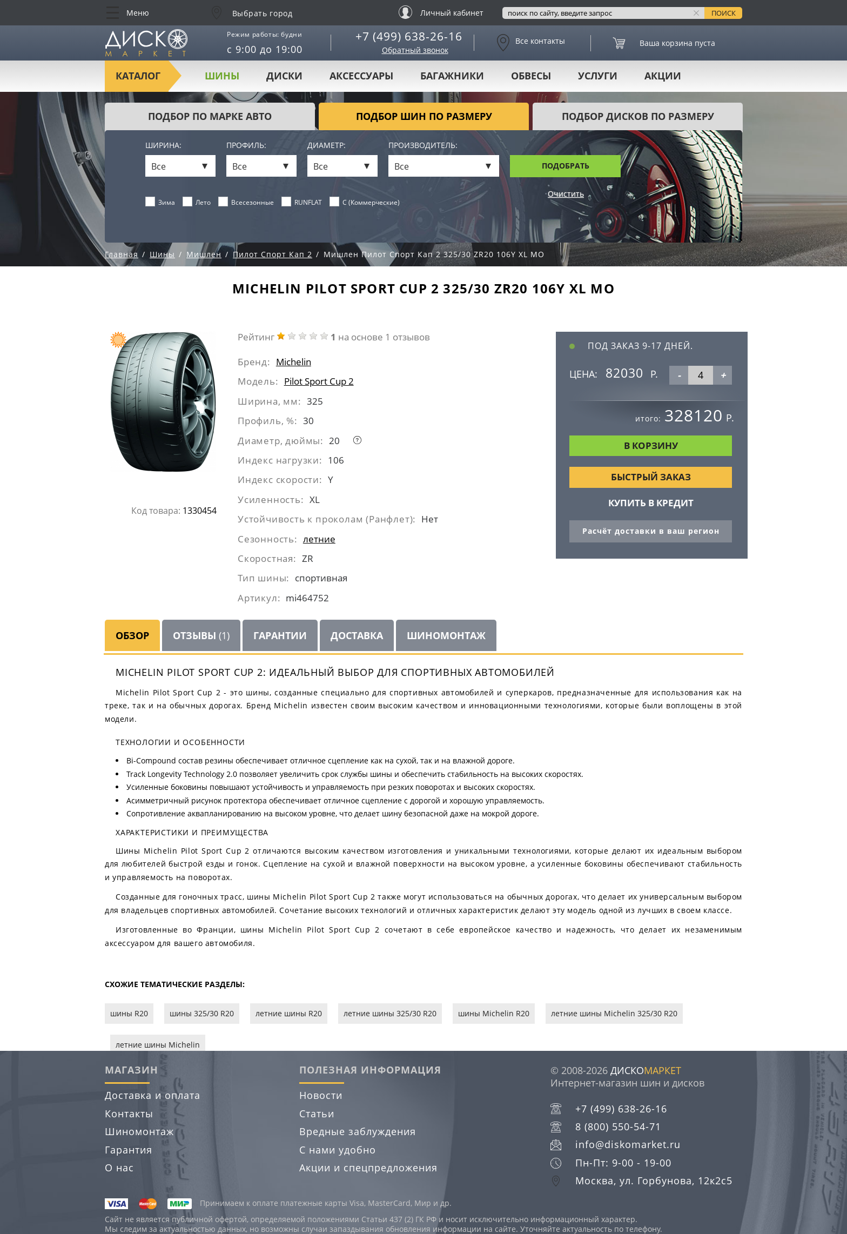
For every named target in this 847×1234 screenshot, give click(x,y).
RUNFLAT (302, 202)
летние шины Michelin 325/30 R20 (614, 1013)
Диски (284, 75)
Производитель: (423, 145)
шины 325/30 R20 (202, 1013)
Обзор (132, 635)
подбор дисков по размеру (638, 116)
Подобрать (565, 165)
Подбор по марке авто (210, 116)
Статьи (316, 1113)
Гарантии (280, 635)
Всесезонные (246, 202)
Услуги (597, 75)
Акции (662, 75)
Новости (320, 1095)
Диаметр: (326, 145)
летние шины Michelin (158, 1044)
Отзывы (201, 635)
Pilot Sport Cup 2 (319, 381)
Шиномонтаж (446, 635)
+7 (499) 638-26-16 (408, 36)
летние (319, 539)
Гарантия (128, 1149)
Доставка (357, 635)
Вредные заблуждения (357, 1131)
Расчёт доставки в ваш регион (651, 531)
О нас (119, 1167)
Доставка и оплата (152, 1095)
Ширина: (163, 145)
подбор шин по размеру (424, 116)
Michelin (293, 362)
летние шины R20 (289, 1013)
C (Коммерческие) (365, 202)
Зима (160, 202)
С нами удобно (337, 1149)
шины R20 (129, 1013)
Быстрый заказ (651, 477)
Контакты (129, 1113)
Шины (222, 75)
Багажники (452, 75)
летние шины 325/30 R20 (390, 1013)
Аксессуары (361, 75)
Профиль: (246, 145)
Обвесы (531, 75)
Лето (197, 202)
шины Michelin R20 (493, 1013)
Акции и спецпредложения (368, 1167)
